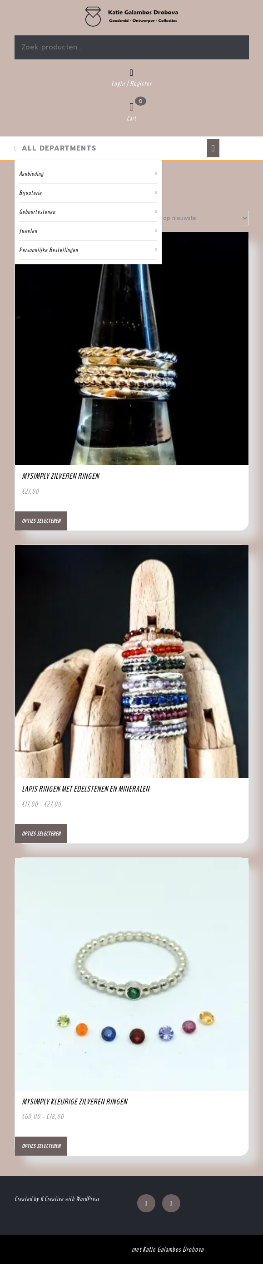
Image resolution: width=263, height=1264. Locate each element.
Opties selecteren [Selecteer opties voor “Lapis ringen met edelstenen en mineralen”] (41, 833)
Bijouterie (30, 193)
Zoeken (214, 47)
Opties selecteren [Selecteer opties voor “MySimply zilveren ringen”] (41, 521)
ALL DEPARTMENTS (55, 148)
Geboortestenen (37, 212)
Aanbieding (31, 174)
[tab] (213, 148)
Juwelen (28, 231)
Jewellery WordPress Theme (95, 1249)
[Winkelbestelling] (191, 218)
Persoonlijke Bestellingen (48, 250)
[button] (131, 16)
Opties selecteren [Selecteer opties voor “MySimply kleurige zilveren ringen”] (41, 1146)
